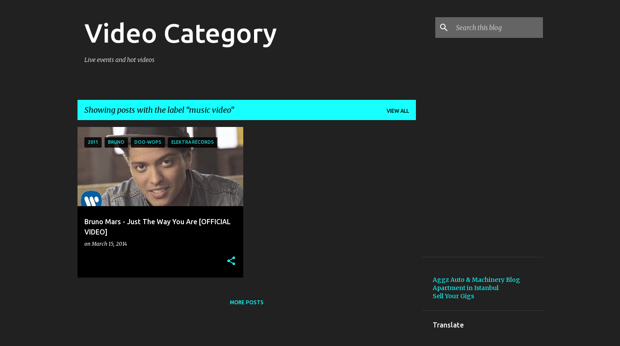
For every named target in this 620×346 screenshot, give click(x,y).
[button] (231, 261)
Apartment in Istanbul (466, 288)
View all (398, 111)
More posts (247, 302)
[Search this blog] (498, 27)
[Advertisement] (497, 191)
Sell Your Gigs (453, 296)
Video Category (180, 33)
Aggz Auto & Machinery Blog (476, 280)
